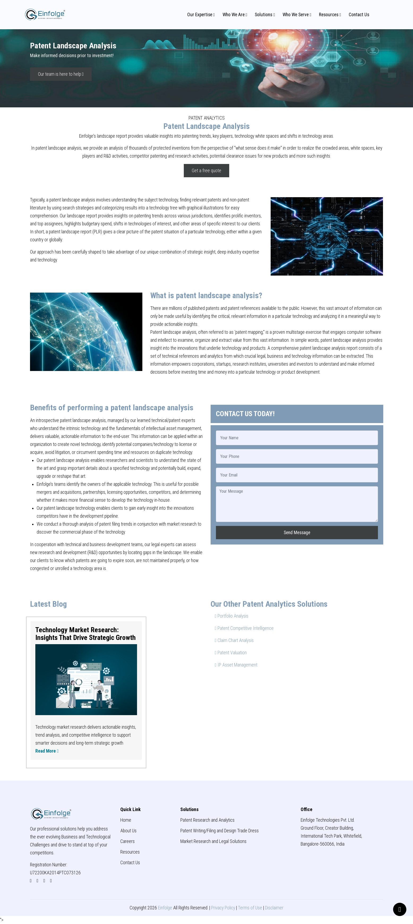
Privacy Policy (223, 907)
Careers (127, 841)
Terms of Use (250, 907)
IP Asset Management (236, 665)
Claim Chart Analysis (234, 640)
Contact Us (359, 14)
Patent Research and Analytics (207, 820)
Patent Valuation (231, 652)
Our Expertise (199, 14)
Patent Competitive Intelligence (244, 628)
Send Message (297, 532)
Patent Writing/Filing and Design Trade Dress (219, 830)
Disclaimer (274, 907)
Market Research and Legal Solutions (213, 841)
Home (125, 820)
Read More (47, 751)
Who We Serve (296, 14)
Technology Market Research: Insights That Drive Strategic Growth (85, 634)
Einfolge (165, 907)
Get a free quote (206, 170)
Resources (328, 14)
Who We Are (234, 14)
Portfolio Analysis (231, 616)
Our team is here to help (61, 74)
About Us (128, 830)
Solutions (263, 14)
